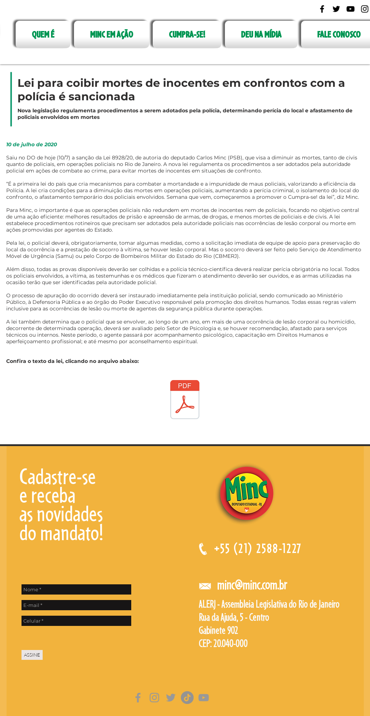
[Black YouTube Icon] (350, 9)
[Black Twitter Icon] (336, 9)
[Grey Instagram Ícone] (154, 697)
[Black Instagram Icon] (365, 9)
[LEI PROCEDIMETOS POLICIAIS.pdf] (184, 400)
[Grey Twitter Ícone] (170, 697)
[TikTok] (187, 697)
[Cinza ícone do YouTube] (203, 697)
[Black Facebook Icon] (322, 9)
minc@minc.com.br (252, 584)
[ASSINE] (32, 655)
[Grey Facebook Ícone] (138, 697)
